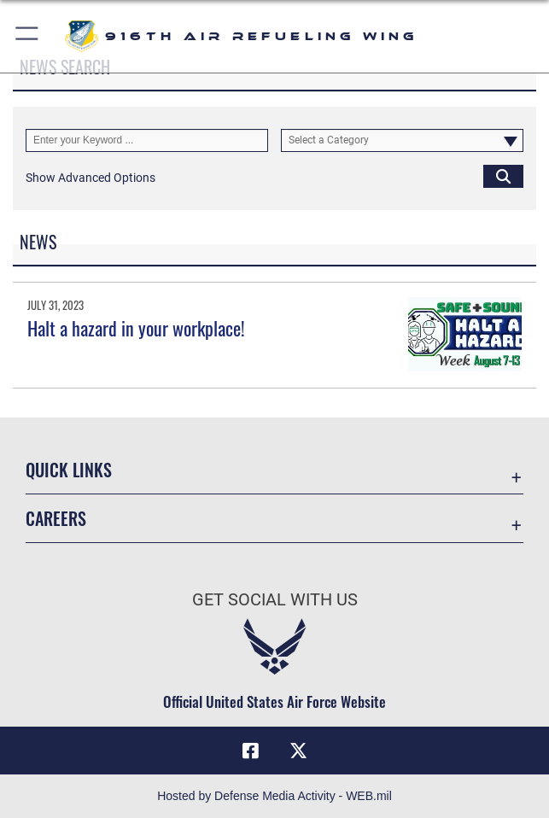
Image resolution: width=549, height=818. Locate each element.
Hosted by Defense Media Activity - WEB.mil (274, 796)
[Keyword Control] (147, 140)
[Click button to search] (503, 176)
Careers (56, 518)
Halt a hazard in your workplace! (136, 328)
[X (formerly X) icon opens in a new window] (298, 750)
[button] (27, 36)
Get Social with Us (275, 599)
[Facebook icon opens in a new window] (251, 750)
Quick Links (69, 469)
